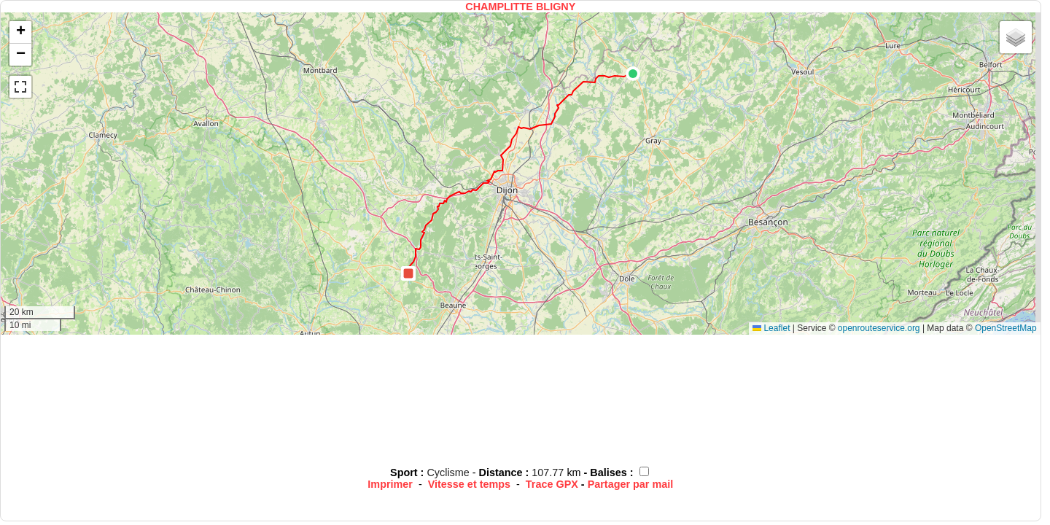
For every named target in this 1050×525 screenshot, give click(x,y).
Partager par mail (631, 484)
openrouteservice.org (879, 328)
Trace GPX (552, 484)
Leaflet (771, 328)
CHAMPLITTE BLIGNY (520, 6)
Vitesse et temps (469, 484)
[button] (633, 73)
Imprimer (390, 484)
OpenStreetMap (1006, 328)
